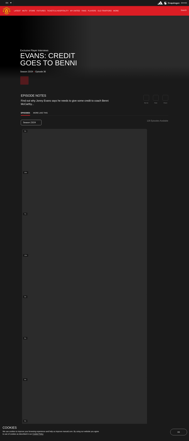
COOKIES (10, 427)
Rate (155, 103)
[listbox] (31, 122)
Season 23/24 (31, 122)
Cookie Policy (37, 434)
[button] (6, 3)
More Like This (40, 113)
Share (165, 103)
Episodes (25, 113)
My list (146, 103)
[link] (165, 98)
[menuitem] (17, 11)
